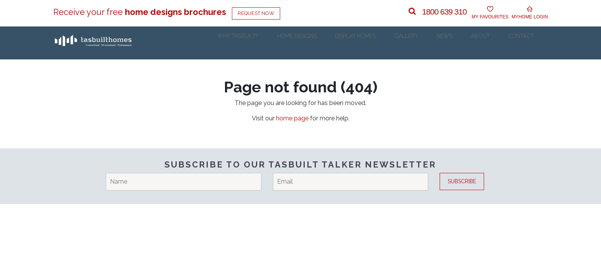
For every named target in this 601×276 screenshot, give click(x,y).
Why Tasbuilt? (275, 42)
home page (292, 118)
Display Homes (383, 42)
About (491, 42)
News (461, 42)
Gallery (428, 42)
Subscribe (462, 181)
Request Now (256, 13)
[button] (412, 11)
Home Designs (329, 42)
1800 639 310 (444, 11)
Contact (526, 42)
